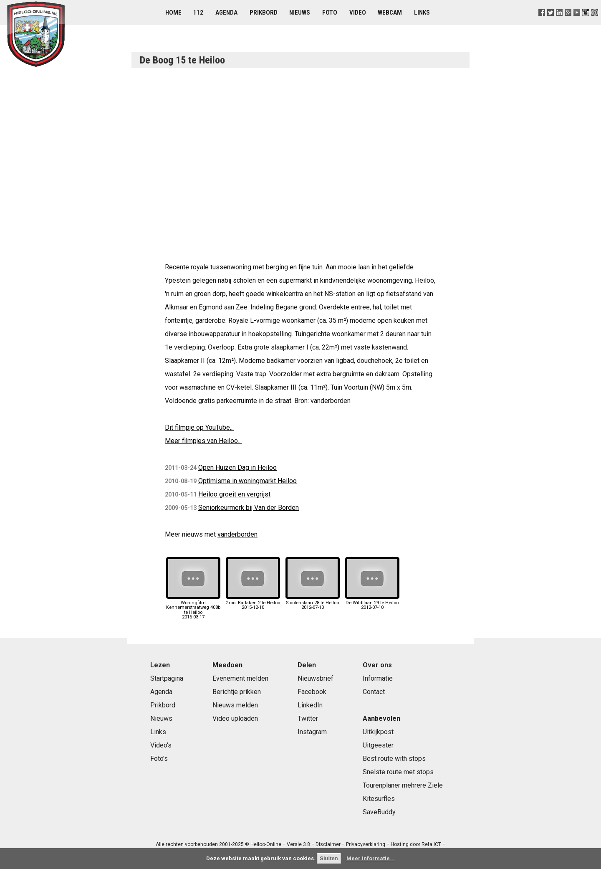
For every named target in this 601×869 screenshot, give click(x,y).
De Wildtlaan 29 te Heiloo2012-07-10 (372, 602)
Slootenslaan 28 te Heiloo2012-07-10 (312, 602)
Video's (161, 745)
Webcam (390, 12)
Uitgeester (378, 745)
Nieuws (299, 12)
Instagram (312, 732)
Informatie (378, 678)
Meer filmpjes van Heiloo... (203, 441)
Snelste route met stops (398, 772)
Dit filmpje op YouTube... (199, 427)
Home (173, 12)
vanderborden (237, 534)
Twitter (308, 718)
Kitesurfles (379, 799)
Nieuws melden (235, 705)
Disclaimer (328, 844)
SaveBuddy (379, 812)
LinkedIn (310, 705)
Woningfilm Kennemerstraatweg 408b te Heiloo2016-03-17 (193, 607)
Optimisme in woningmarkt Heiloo (247, 481)
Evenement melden (240, 678)
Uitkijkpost (378, 732)
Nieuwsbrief (315, 678)
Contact (374, 692)
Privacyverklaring (365, 844)
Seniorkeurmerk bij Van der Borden (248, 508)
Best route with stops (394, 759)
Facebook (312, 692)
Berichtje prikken (236, 692)
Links (422, 12)
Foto (329, 12)
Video (357, 12)
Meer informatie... (370, 858)
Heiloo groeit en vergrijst (234, 494)
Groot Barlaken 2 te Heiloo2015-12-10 (252, 602)
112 (198, 12)
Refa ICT (431, 844)
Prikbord (264, 12)
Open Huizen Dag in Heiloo (237, 467)
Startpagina (166, 678)
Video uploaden (235, 718)
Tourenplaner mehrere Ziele (403, 785)
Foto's (159, 759)
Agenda (226, 12)
